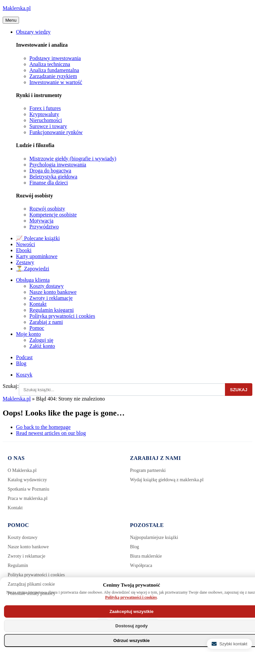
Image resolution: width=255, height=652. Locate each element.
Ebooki (23, 250)
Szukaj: (11, 386)
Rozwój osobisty (47, 208)
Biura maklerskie (146, 556)
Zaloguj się (41, 340)
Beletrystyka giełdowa (53, 176)
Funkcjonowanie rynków (56, 132)
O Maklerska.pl (22, 470)
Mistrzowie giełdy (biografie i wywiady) (72, 158)
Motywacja (41, 220)
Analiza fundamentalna (54, 70)
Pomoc (36, 328)
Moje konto (28, 334)
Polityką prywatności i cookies (131, 597)
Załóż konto (42, 346)
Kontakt (38, 304)
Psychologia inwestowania (57, 164)
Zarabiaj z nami (46, 322)
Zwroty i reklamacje (51, 298)
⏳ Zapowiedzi (32, 268)
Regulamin (18, 565)
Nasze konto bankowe (52, 292)
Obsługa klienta (33, 280)
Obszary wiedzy (33, 32)
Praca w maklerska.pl (28, 498)
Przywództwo (44, 226)
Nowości (25, 244)
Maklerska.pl (17, 8)
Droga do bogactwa (50, 170)
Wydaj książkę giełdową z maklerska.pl (167, 479)
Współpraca (141, 565)
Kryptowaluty (44, 114)
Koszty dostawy (46, 286)
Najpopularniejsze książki (154, 537)
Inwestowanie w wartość (55, 82)
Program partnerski (148, 470)
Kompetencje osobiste (53, 214)
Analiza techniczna (49, 64)
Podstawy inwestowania (55, 58)
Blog (21, 363)
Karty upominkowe (36, 256)
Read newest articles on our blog (51, 433)
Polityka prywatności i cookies (62, 316)
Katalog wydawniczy (27, 479)
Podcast (24, 357)
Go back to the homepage (43, 427)
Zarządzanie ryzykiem (53, 76)
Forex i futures (45, 108)
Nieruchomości (45, 120)
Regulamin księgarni (51, 310)
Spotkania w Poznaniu (28, 489)
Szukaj (238, 389)
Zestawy (25, 262)
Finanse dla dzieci (48, 182)
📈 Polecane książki (38, 238)
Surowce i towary (48, 126)
